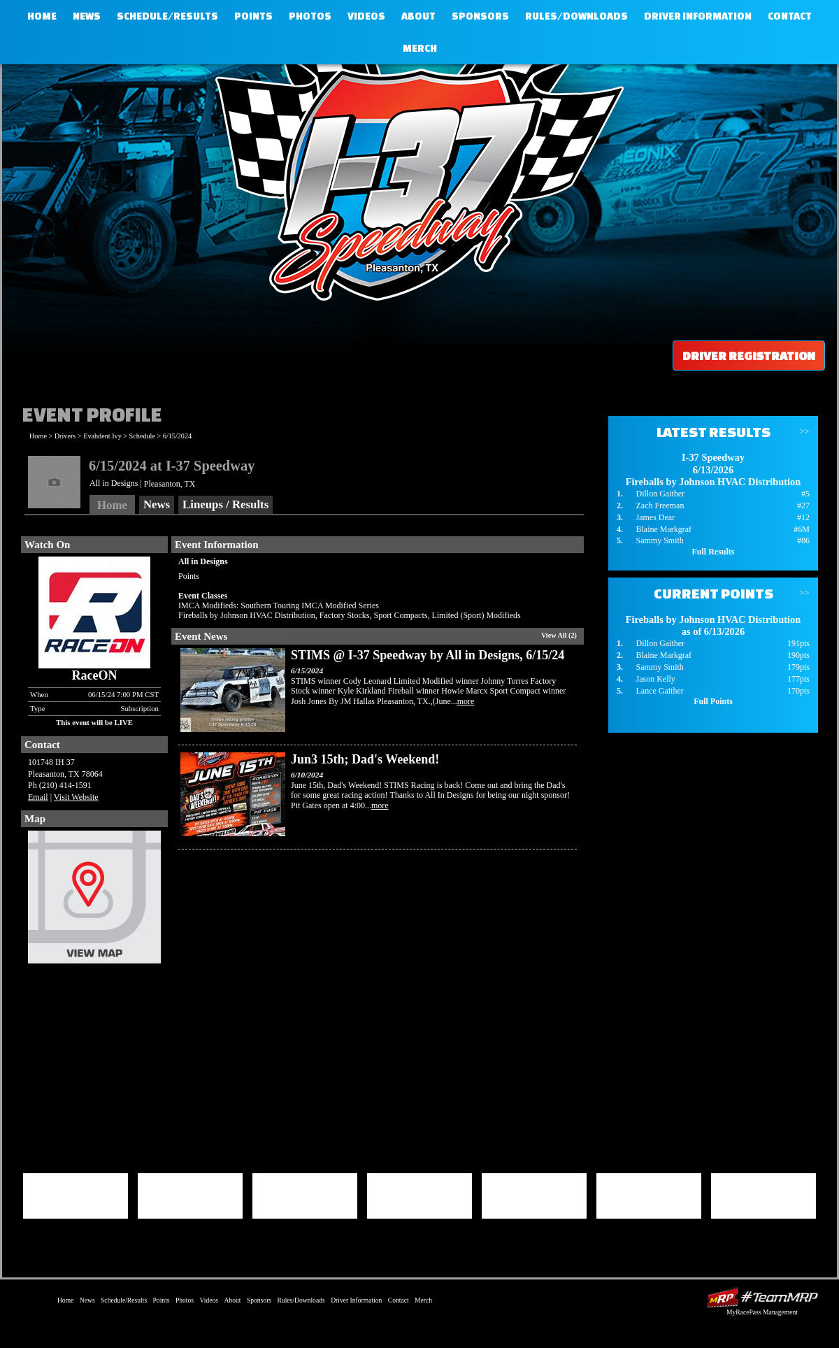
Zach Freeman (660, 505)
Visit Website (76, 797)
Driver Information (698, 16)
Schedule (142, 436)
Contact (790, 16)
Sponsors (480, 16)
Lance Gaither (659, 691)
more (466, 701)
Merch (420, 48)
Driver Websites (762, 1297)
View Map (94, 900)
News (87, 16)
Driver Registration (748, 355)
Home (42, 16)
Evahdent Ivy (102, 436)
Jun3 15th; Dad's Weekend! (365, 759)
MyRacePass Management (762, 1312)
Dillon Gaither (660, 494)
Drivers (65, 436)
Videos (366, 16)
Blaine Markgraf (663, 529)
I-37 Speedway (416, 178)
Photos (310, 16)
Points (253, 16)
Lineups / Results (225, 504)
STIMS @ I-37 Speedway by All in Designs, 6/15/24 (427, 655)
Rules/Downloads (576, 16)
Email (38, 797)
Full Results (712, 552)
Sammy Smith (659, 540)
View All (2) (559, 635)
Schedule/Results (167, 16)
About (418, 16)
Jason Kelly (655, 679)
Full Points (713, 701)
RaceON (94, 675)
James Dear (655, 517)
